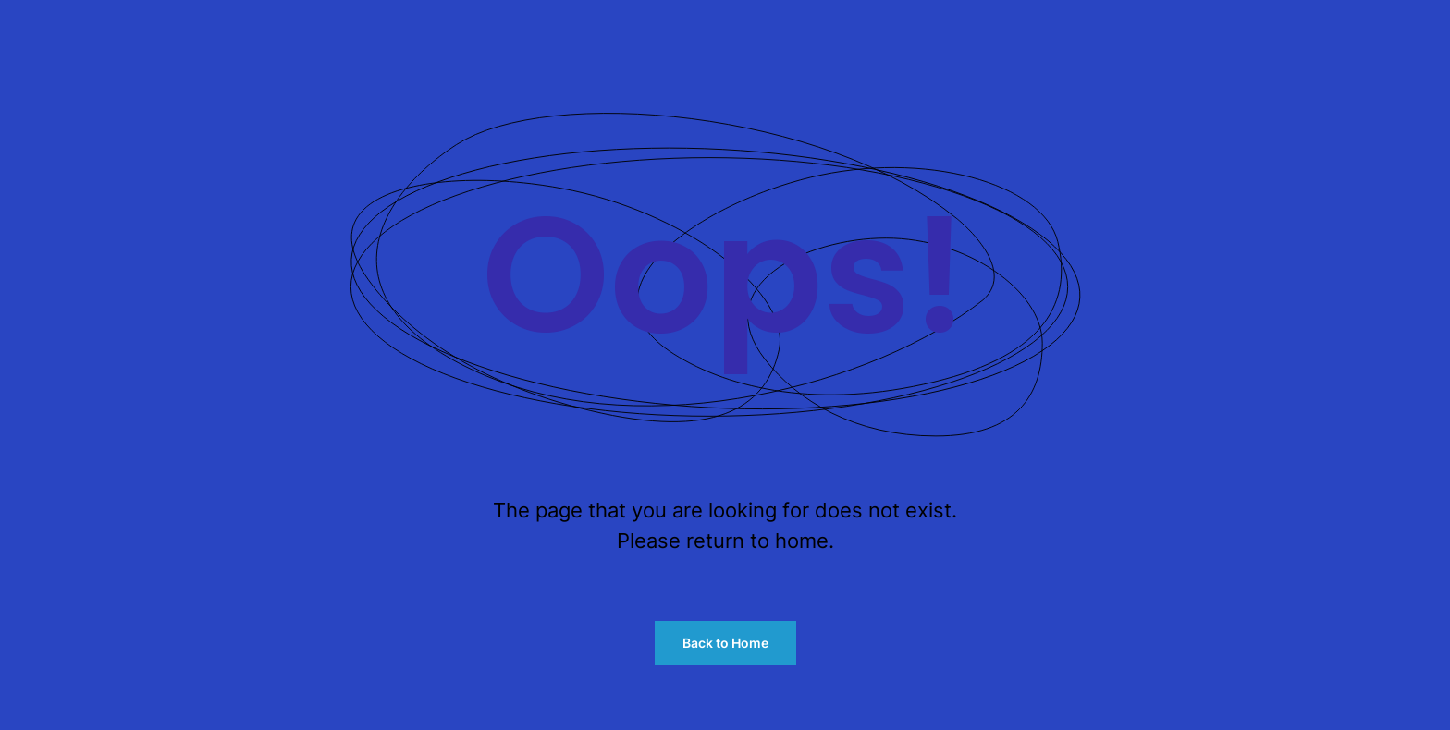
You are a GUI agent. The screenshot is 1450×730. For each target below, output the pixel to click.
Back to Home (725, 643)
